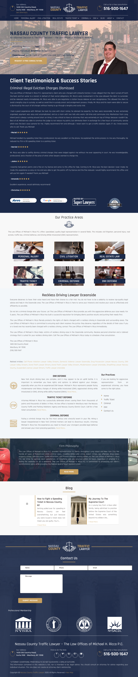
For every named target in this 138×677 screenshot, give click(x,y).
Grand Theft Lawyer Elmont (40, 365)
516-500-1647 (116, 9)
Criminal (86, 18)
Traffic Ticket (72, 18)
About (110, 18)
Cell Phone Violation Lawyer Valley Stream (41, 361)
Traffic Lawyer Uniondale (55, 368)
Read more (69, 471)
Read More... (72, 391)
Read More (41, 525)
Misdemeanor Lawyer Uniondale (93, 365)
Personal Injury (28, 18)
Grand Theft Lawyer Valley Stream (65, 365)
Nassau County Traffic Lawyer (32, 672)
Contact (120, 18)
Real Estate (58, 18)
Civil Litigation (44, 18)
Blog (103, 18)
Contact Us (109, 410)
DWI (95, 18)
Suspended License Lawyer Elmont (31, 368)
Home (16, 18)
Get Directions (21, 12)
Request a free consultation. (28, 61)
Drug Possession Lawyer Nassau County (107, 361)
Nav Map (69, 672)
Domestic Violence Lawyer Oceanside (75, 361)
